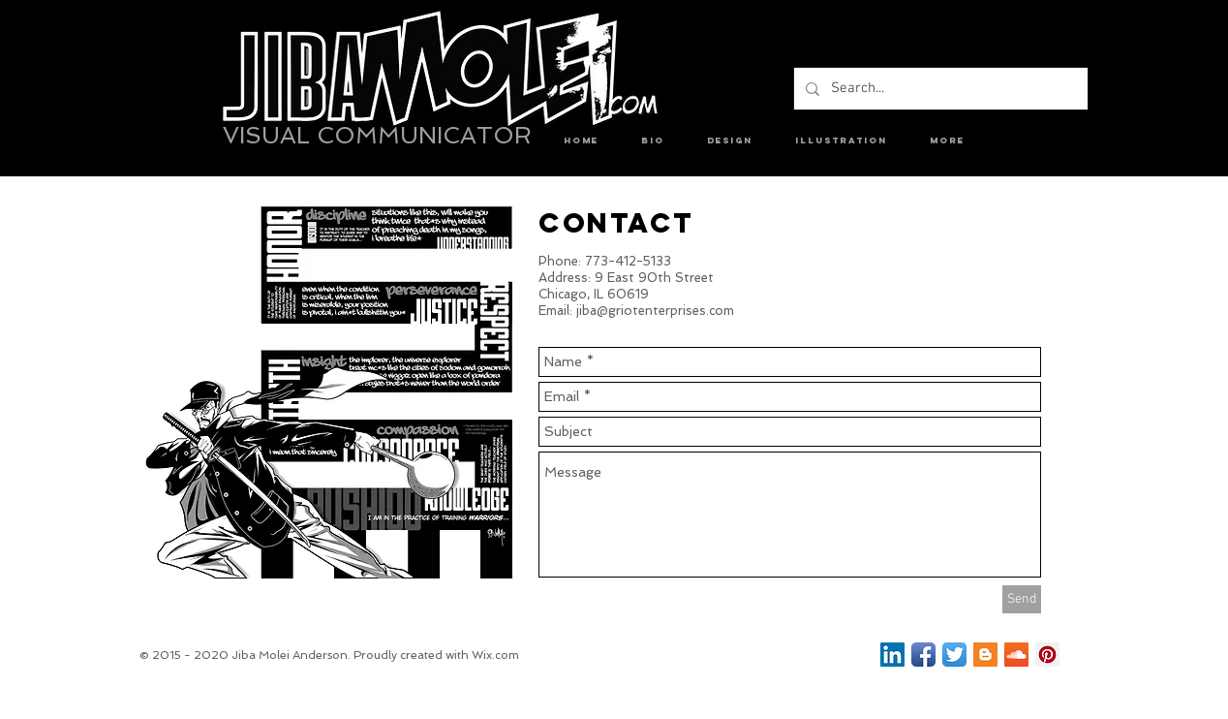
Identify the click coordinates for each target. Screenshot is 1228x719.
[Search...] (939, 88)
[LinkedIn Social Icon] (892, 654)
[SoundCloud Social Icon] (1016, 654)
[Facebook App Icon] (923, 654)
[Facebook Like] (776, 657)
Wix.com (495, 655)
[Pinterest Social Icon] (1047, 654)
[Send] (1021, 599)
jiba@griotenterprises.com (655, 310)
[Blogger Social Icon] (985, 654)
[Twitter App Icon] (954, 654)
